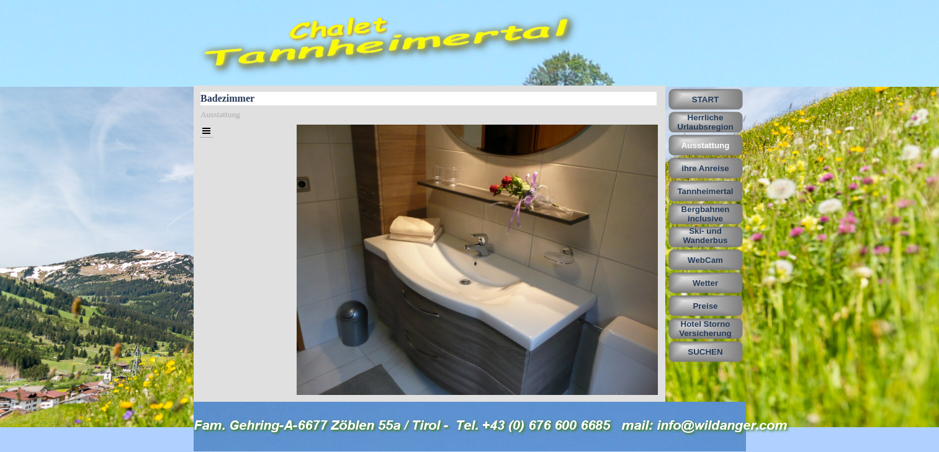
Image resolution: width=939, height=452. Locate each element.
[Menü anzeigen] (206, 131)
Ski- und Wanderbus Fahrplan (705, 240)
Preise (705, 306)
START (705, 99)
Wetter (705, 283)
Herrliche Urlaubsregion (705, 122)
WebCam (705, 260)
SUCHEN (705, 352)
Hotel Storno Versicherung (705, 328)
